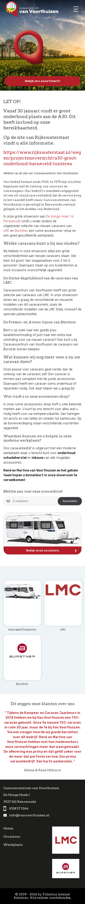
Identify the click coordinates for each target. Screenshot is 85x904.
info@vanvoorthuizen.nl (26, 815)
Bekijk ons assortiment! (42, 81)
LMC (6, 231)
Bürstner (21, 231)
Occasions (11, 836)
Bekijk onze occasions (51, 551)
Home (8, 828)
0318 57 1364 (15, 808)
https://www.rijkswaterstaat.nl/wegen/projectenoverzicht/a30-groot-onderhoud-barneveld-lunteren (42, 158)
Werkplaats (13, 844)
